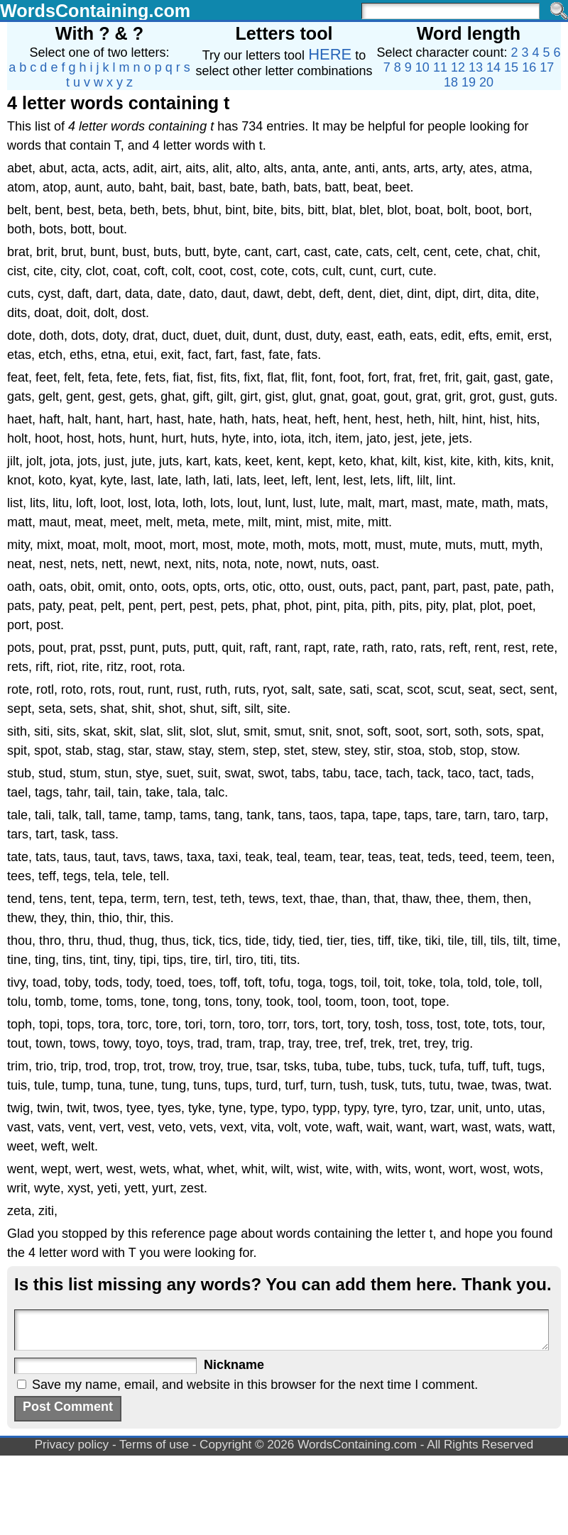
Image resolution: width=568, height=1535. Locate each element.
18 (451, 82)
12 (458, 67)
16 (529, 67)
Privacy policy (72, 1444)
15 (511, 67)
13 (476, 67)
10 (422, 67)
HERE (329, 54)
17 (547, 67)
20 (486, 82)
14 (493, 67)
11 (440, 67)
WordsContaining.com (95, 11)
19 (469, 82)
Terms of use (154, 1444)
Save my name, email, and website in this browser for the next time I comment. (255, 1385)
